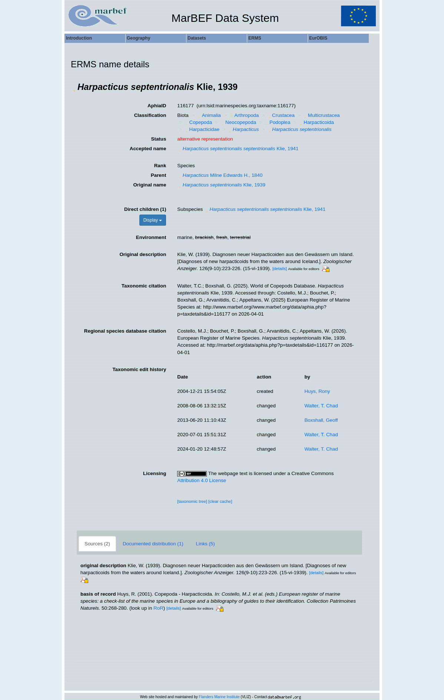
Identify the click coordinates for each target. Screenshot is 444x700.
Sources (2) (97, 543)
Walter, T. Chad (321, 405)
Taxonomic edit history (139, 369)
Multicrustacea (320, 115)
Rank (160, 165)
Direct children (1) (145, 209)
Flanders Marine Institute (219, 697)
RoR (158, 608)
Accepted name (148, 148)
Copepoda (198, 122)
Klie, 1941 (237, 148)
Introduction (79, 38)
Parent (158, 175)
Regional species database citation (125, 331)
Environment (151, 237)
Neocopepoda (238, 122)
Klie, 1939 (221, 185)
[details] (279, 268)
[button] (74, 87)
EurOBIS (318, 38)
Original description (142, 254)
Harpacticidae (201, 129)
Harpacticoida (316, 122)
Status (158, 139)
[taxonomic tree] (192, 501)
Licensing (154, 473)
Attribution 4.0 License (201, 480)
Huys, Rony (317, 391)
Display (152, 220)
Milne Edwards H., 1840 (219, 175)
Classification (150, 115)
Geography (138, 38)
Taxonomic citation (144, 286)
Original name (149, 185)
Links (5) (205, 543)
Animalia (208, 115)
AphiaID (157, 105)
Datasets (197, 38)
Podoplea (277, 122)
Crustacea (281, 115)
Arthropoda (244, 115)
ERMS (254, 38)
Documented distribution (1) (153, 543)
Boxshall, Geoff (321, 420)
